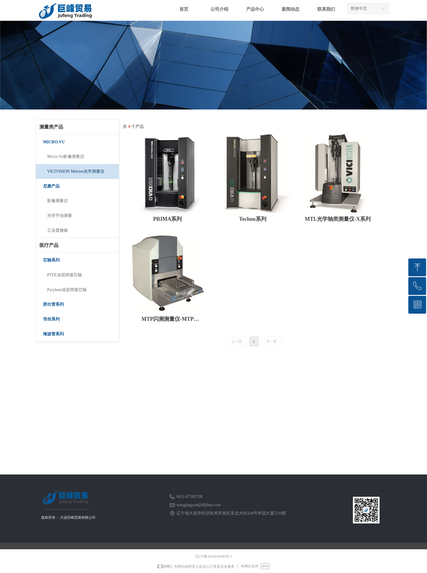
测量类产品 (51, 126)
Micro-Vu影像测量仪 (65, 156)
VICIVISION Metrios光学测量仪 (75, 171)
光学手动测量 (59, 215)
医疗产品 (48, 245)
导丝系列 (51, 319)
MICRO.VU (54, 142)
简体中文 (358, 8)
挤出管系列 (53, 304)
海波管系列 (53, 334)
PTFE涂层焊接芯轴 (64, 275)
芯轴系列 (51, 260)
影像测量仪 (57, 201)
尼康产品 (51, 186)
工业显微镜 (57, 230)
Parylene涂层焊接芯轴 (67, 290)
